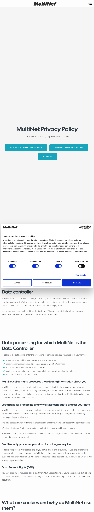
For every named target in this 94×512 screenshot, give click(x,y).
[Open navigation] (90, 4)
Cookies (47, 156)
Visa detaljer (81, 275)
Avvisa (17, 283)
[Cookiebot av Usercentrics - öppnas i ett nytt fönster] (80, 227)
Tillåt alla (77, 283)
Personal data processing (68, 147)
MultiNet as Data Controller (26, 147)
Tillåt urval (47, 283)
